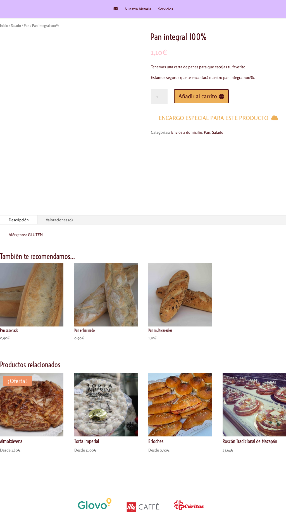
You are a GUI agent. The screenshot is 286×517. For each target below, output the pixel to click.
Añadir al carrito (197, 96)
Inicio (4, 25)
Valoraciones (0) (59, 161)
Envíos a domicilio (186, 132)
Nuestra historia (138, 9)
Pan (26, 25)
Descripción (19, 161)
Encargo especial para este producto (213, 117)
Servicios (165, 9)
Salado (16, 25)
